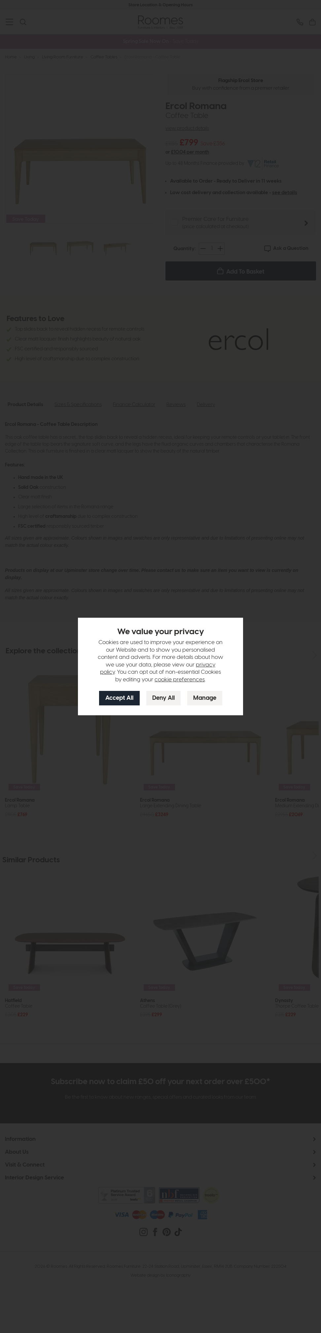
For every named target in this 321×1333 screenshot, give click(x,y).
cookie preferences (180, 679)
